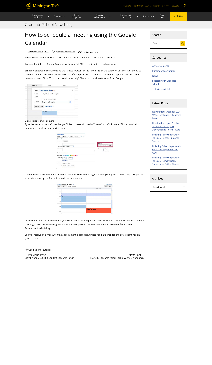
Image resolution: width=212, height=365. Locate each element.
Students (127, 6)
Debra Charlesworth (66, 51)
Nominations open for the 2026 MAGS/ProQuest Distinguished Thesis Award (166, 126)
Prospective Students (35, 16)
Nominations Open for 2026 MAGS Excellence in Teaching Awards (166, 115)
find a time (54, 178)
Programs (55, 16)
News (155, 75)
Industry (165, 6)
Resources (142, 16)
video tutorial (102, 78)
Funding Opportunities (163, 70)
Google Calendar (55, 64)
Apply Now (178, 16)
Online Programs (75, 16)
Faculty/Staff (138, 6)
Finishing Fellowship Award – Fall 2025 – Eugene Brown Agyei (166, 149)
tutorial (47, 250)
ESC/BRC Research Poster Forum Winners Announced (117, 257)
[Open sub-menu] (180, 6)
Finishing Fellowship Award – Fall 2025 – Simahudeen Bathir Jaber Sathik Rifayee (166, 161)
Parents (156, 6)
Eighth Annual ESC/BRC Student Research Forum (49, 257)
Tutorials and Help (89, 52)
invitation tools (74, 178)
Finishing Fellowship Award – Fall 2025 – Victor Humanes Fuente (166, 138)
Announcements (160, 65)
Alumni (148, 6)
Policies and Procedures (121, 16)
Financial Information (98, 16)
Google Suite (34, 250)
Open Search (185, 6)
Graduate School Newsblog (48, 24)
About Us (160, 16)
